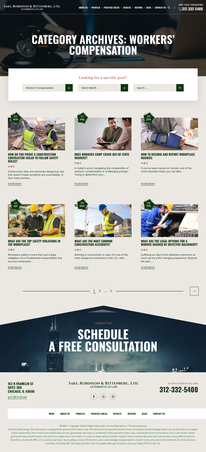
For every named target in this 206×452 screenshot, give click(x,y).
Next (194, 291)
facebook (94, 397)
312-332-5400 (192, 9)
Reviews (139, 7)
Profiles (95, 7)
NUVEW (63, 425)
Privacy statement (137, 425)
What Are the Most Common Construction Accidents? (93, 242)
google (104, 397)
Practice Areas (111, 7)
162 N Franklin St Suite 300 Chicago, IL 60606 (21, 387)
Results (127, 7)
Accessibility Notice (117, 425)
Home (51, 414)
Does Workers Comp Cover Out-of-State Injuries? (101, 156)
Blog (148, 7)
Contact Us (160, 7)
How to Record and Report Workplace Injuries (168, 156)
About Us (83, 7)
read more (15, 183)
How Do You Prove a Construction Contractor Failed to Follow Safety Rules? (33, 158)
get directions (17, 397)
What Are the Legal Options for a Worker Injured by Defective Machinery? (169, 242)
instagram (113, 397)
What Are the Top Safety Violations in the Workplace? (34, 242)
